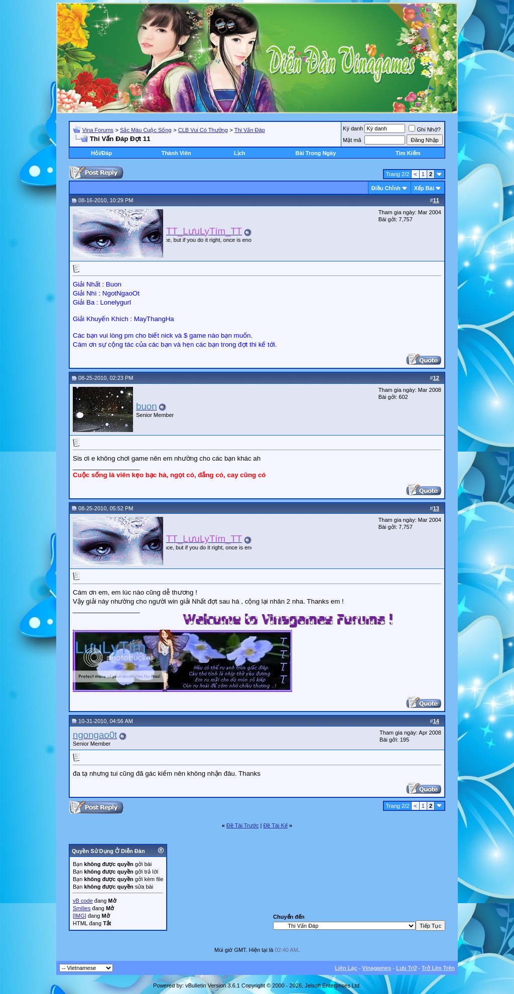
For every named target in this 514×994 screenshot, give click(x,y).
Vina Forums (97, 130)
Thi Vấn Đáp (249, 130)
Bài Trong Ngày (316, 153)
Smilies (81, 908)
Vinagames (376, 968)
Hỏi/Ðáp (101, 153)
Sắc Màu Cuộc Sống (146, 130)
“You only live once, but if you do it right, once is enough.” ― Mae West (222, 240)
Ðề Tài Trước (242, 825)
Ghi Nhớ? (424, 129)
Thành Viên (176, 153)
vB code (83, 901)
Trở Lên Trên (438, 968)
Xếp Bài (424, 188)
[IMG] (79, 916)
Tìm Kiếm (408, 153)
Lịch (239, 153)
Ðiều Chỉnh (386, 188)
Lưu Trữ (406, 968)
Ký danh (353, 128)
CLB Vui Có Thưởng (203, 130)
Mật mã (352, 140)
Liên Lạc (346, 968)
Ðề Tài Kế (275, 825)
